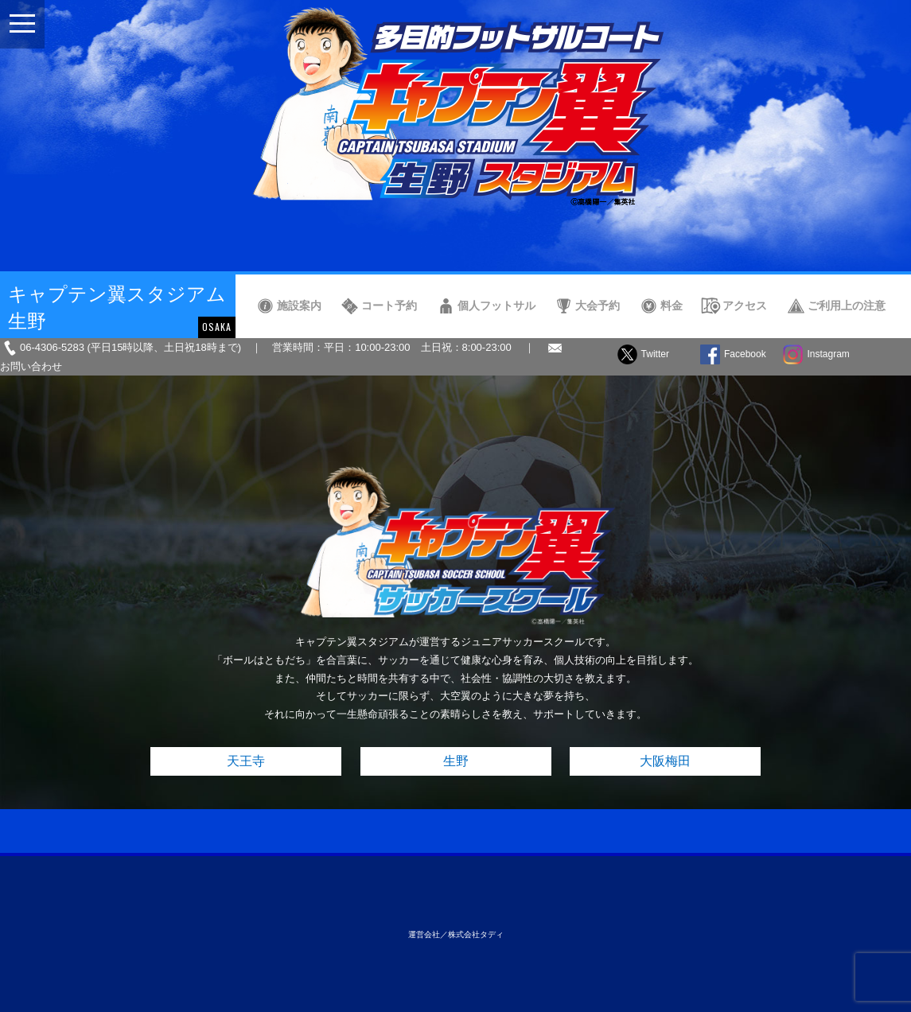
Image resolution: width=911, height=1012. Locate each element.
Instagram (828, 354)
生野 (456, 761)
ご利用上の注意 (847, 305)
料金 (671, 305)
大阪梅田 (665, 761)
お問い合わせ (31, 366)
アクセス (744, 305)
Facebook (745, 354)
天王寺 (246, 761)
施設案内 (299, 305)
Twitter (655, 354)
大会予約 (597, 305)
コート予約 (389, 305)
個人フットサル (496, 305)
